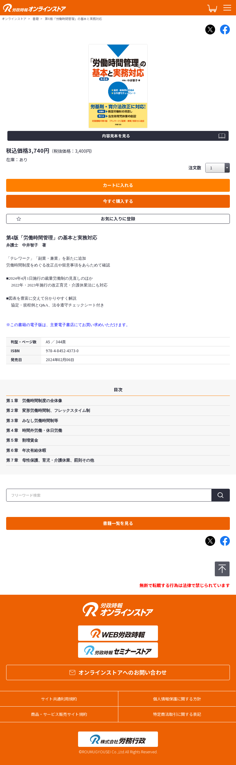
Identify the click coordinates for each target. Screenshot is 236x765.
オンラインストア (14, 18)
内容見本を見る (116, 136)
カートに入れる (118, 185)
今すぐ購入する (118, 201)
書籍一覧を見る (118, 523)
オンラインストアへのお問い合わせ (118, 672)
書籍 (36, 18)
